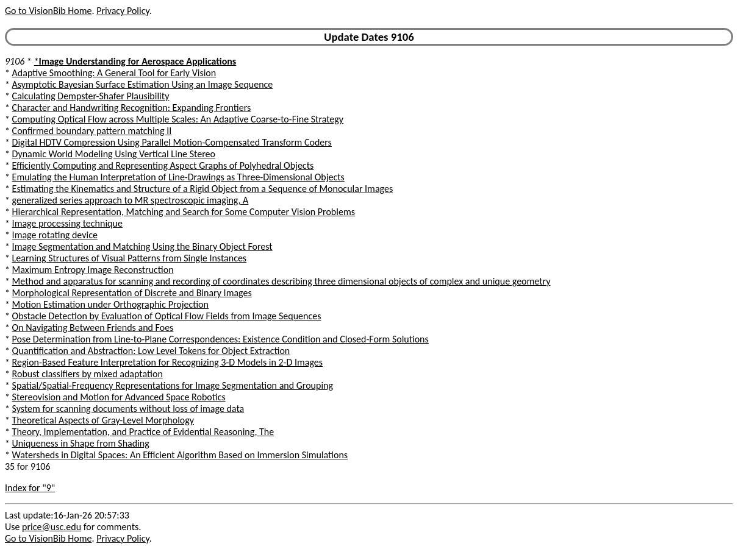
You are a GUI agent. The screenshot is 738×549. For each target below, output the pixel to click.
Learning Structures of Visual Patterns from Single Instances (129, 258)
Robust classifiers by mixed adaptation (87, 374)
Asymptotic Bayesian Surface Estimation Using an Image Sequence (142, 84)
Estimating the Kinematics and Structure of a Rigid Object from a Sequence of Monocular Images (202, 188)
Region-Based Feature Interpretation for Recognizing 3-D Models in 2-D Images (167, 362)
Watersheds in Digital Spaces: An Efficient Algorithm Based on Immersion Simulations (180, 455)
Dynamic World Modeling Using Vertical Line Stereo (113, 154)
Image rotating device (55, 235)
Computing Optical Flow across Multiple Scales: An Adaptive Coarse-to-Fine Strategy (178, 119)
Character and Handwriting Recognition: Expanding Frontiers (131, 107)
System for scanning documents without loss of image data (128, 408)
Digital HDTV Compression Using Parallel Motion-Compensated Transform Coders (172, 142)
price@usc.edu (51, 527)
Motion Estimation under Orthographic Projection (110, 304)
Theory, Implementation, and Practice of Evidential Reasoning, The (143, 431)
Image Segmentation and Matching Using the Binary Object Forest (142, 246)
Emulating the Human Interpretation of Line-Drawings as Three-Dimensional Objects (178, 177)
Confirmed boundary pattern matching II (92, 130)
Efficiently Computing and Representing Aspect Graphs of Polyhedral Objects (163, 165)
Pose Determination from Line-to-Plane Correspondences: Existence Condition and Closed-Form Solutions (220, 339)
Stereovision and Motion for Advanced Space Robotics (119, 397)
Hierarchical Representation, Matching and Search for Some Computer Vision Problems (183, 212)
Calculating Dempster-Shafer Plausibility (91, 96)
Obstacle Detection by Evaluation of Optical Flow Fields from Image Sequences (166, 316)
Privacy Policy (122, 10)
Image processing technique (67, 223)
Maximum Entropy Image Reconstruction (93, 269)
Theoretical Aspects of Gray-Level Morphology (103, 420)
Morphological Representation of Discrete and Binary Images (132, 293)
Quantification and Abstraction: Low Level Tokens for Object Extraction (151, 350)
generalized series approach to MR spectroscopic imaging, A (130, 200)
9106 (14, 61)
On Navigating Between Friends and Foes (93, 327)
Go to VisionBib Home (48, 10)
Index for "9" (30, 488)
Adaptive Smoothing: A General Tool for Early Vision (114, 73)
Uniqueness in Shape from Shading (80, 443)
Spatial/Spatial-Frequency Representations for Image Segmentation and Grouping (172, 385)
